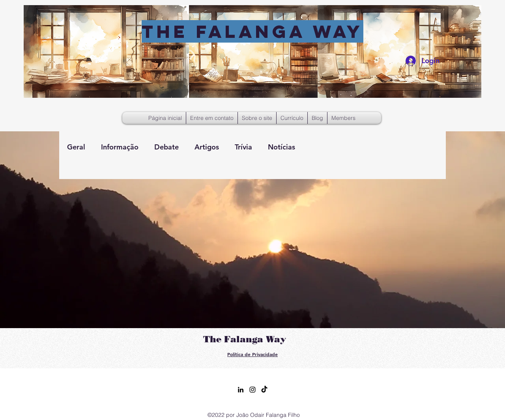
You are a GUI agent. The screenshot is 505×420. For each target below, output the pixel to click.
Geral (76, 146)
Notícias (281, 146)
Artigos (207, 146)
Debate (166, 146)
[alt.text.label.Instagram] (252, 390)
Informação (119, 146)
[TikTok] (264, 390)
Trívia (243, 146)
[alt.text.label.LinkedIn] (241, 390)
